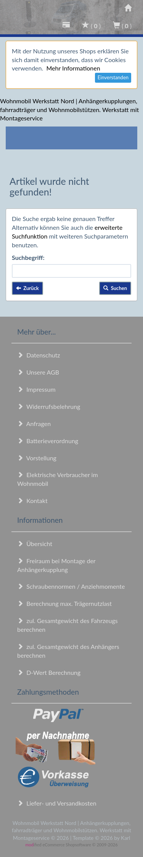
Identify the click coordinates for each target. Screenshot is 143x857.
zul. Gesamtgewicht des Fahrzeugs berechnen (67, 625)
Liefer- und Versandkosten (56, 803)
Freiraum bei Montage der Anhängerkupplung (56, 565)
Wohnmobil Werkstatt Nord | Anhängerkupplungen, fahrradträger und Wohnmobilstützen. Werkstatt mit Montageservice (69, 109)
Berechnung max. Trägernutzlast (64, 603)
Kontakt (32, 500)
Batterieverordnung (47, 440)
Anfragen (34, 423)
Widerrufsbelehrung (48, 406)
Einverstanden (113, 77)
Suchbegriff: (28, 257)
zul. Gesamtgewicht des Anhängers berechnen (68, 651)
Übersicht (34, 543)
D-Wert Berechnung (48, 672)
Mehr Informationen (73, 68)
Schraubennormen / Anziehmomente (71, 586)
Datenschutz (38, 355)
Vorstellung (36, 457)
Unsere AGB (38, 372)
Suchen (115, 288)
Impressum (36, 389)
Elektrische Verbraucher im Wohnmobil (57, 479)
